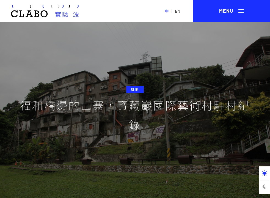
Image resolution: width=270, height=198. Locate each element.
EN (177, 11)
